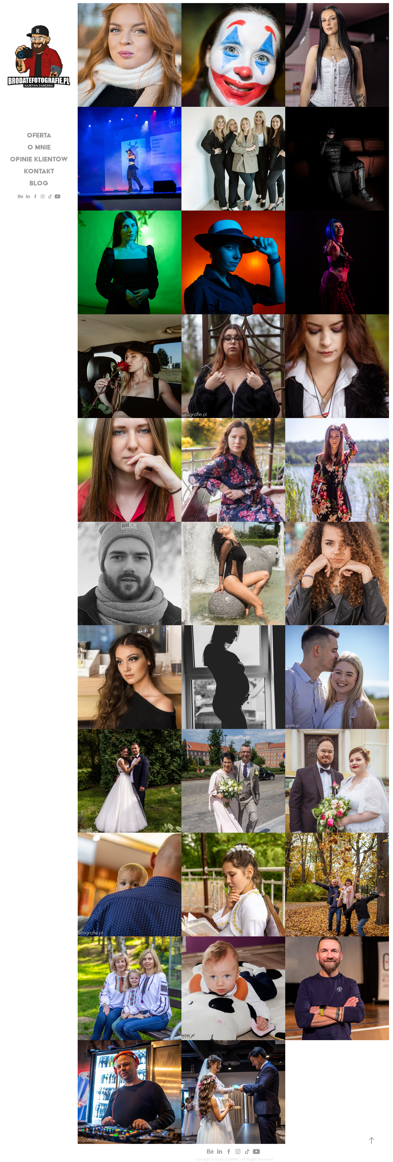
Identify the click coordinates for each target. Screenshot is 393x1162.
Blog (39, 183)
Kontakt (39, 171)
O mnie (39, 147)
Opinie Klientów (39, 159)
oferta (39, 135)
